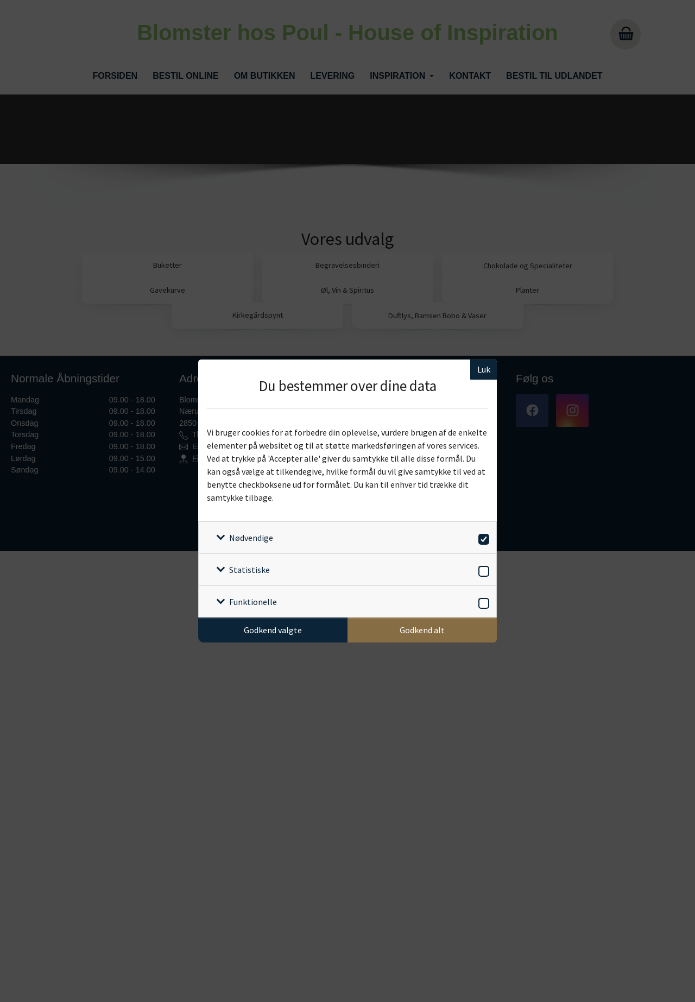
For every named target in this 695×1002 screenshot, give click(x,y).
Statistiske (249, 569)
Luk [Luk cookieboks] (483, 369)
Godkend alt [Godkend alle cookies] (422, 630)
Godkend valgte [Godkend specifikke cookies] (273, 630)
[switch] (481, 537)
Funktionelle (253, 601)
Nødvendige (251, 537)
